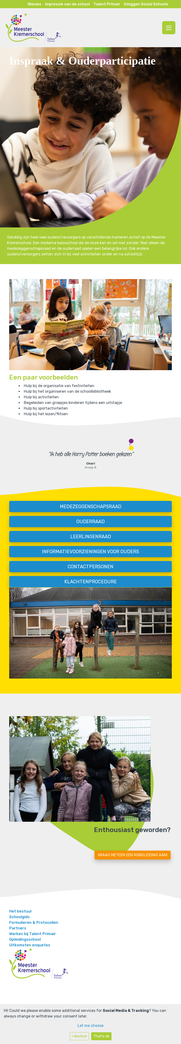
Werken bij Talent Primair (32, 934)
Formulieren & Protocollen (33, 922)
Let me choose (90, 1025)
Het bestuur (20, 911)
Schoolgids (19, 917)
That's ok (101, 1036)
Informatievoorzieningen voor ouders (90, 551)
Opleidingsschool (25, 939)
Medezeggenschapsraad (90, 506)
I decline (79, 1036)
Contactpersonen (90, 566)
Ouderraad (90, 521)
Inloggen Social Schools (146, 4)
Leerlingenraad (90, 536)
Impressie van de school (67, 4)
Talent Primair (107, 4)
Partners (17, 928)
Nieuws (34, 4)
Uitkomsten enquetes (29, 945)
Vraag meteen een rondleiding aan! (133, 855)
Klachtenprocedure (90, 581)
